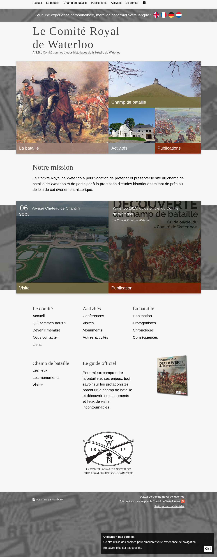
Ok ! (208, 548)
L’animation (142, 316)
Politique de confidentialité (169, 506)
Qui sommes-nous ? (49, 323)
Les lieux (40, 370)
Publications (99, 2)
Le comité (132, 2)
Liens (37, 344)
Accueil (37, 2)
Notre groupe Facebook (48, 499)
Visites (88, 323)
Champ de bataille (75, 2)
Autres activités (95, 337)
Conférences (93, 316)
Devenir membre (46, 330)
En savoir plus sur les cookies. (122, 547)
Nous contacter (45, 337)
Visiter (38, 385)
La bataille (52, 2)
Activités (116, 2)
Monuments (92, 330)
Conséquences (145, 337)
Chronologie (143, 330)
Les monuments (46, 377)
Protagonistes (144, 323)
